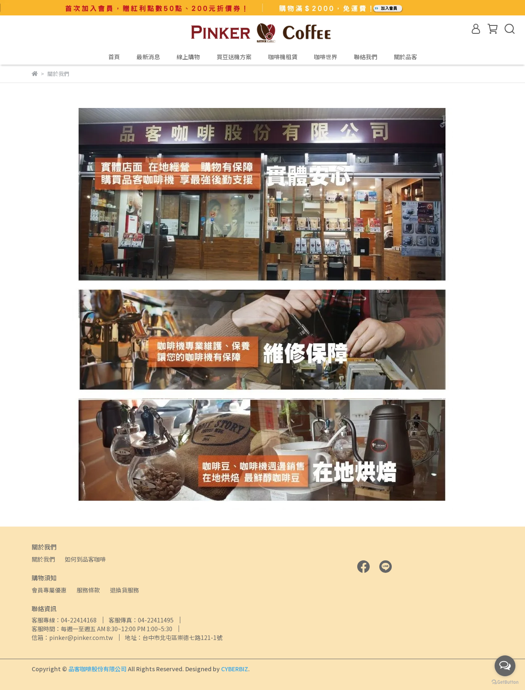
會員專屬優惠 (49, 590)
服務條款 (88, 590)
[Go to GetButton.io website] (505, 681)
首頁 (114, 57)
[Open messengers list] (505, 665)
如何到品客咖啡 (85, 559)
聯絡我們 (365, 57)
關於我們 (43, 559)
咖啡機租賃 (282, 57)
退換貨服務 (124, 590)
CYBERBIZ (234, 669)
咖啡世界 (325, 57)
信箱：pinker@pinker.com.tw (72, 637)
